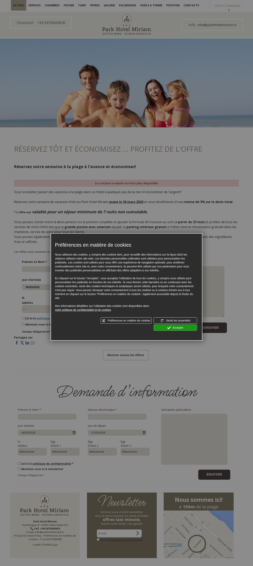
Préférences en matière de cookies (126, 320)
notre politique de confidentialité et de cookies (83, 309)
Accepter (175, 328)
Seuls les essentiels (175, 320)
